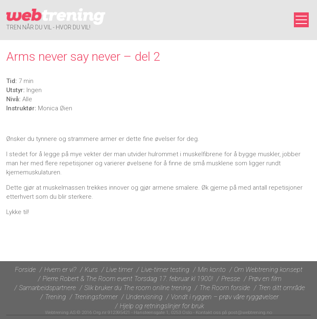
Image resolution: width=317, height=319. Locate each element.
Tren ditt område (281, 288)
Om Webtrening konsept (268, 270)
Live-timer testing (165, 270)
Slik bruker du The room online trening (137, 288)
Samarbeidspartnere (47, 288)
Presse (230, 279)
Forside (25, 270)
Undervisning (144, 297)
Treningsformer (96, 297)
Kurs (91, 270)
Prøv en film (265, 279)
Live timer (119, 270)
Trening (55, 297)
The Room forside (224, 288)
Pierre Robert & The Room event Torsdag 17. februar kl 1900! (128, 279)
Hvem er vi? (60, 270)
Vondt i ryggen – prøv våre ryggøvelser (225, 297)
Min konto (212, 270)
